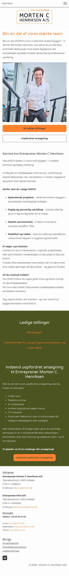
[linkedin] (5, 558)
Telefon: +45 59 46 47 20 (14, 517)
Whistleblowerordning (14, 547)
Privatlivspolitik (11, 543)
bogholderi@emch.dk (24, 526)
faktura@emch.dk (22, 488)
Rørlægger (34, 332)
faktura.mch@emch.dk (25, 507)
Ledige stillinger (11, 551)
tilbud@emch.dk (17, 530)
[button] (65, 3)
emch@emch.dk (16, 523)
